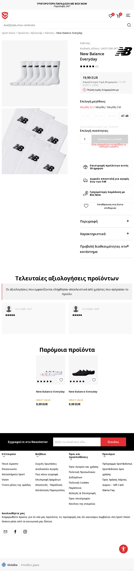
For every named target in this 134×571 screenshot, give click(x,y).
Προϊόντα (23, 33)
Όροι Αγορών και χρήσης (83, 466)
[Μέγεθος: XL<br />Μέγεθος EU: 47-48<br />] (124, 116)
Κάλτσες (49, 33)
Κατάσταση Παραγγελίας (50, 490)
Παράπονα (75, 488)
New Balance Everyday (50, 391)
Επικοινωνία (9, 469)
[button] (67, 25)
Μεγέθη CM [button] (114, 107)
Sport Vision (8, 33)
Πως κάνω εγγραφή (46, 474)
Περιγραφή (104, 221)
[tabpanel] (35, 73)
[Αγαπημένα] (111, 15)
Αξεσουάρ (36, 33)
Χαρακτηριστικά (104, 233)
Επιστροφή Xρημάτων (48, 479)
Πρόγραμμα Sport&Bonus (117, 463)
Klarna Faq (108, 490)
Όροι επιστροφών (79, 498)
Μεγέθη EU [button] (86, 107)
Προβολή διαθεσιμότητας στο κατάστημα (104, 249)
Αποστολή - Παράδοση (48, 485)
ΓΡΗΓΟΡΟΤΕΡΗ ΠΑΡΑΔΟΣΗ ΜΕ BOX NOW (67, 3)
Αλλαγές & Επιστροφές (82, 493)
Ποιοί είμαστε (10, 463)
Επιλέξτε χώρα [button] (30, 565)
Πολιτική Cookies (79, 482)
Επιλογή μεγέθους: (93, 101)
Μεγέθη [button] (100, 107)
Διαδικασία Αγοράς (46, 469)
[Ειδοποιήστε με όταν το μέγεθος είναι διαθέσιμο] (85, 116)
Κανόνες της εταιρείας (82, 503)
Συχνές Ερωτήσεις (46, 463)
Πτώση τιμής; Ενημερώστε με (103, 89)
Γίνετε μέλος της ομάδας (16, 485)
